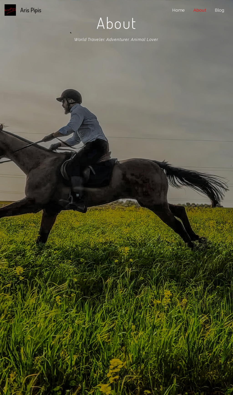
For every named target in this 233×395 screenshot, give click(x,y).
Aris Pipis (30, 10)
